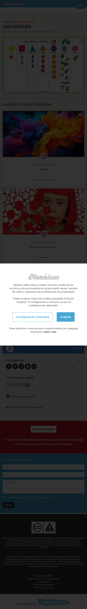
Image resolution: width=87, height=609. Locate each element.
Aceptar (65, 317)
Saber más (50, 331)
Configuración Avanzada (32, 317)
